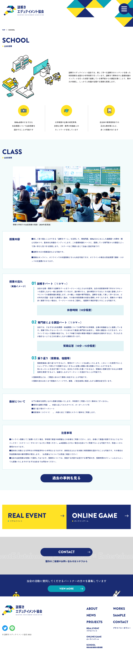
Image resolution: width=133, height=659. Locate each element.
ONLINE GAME (95, 637)
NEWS (91, 615)
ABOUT (91, 608)
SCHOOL (95, 645)
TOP (3, 30)
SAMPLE (119, 615)
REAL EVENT (95, 629)
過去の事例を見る (66, 478)
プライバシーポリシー (122, 628)
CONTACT (74, 552)
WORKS (119, 608)
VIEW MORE (71, 589)
